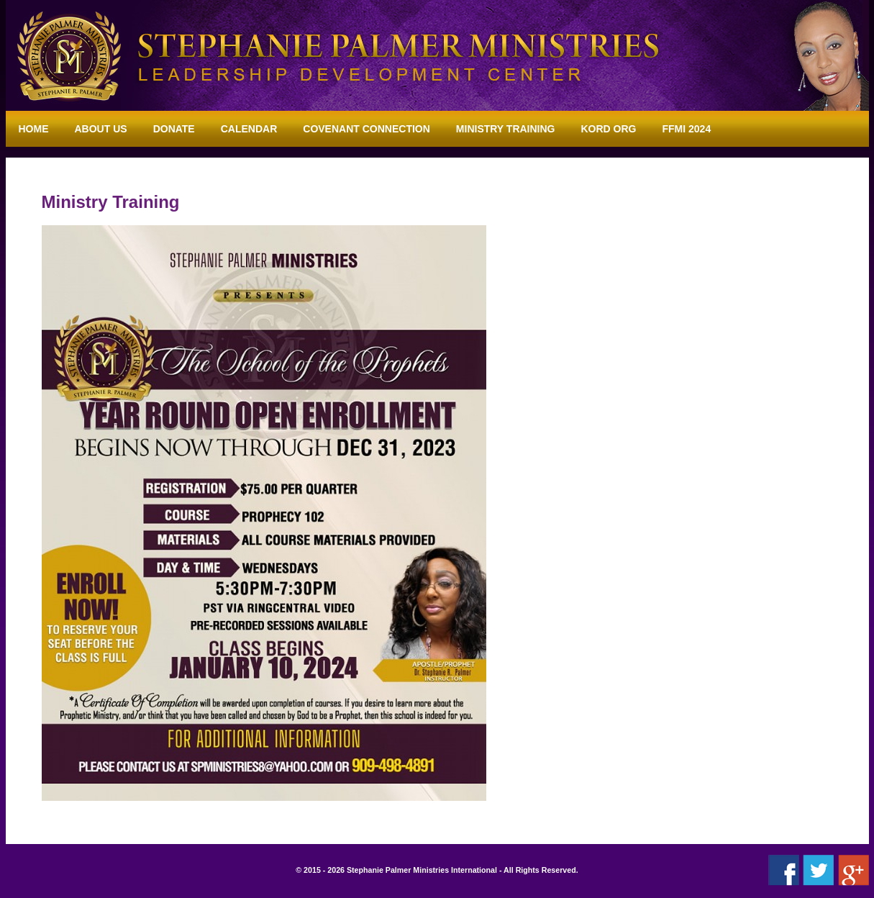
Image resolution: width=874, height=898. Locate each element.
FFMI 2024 (687, 129)
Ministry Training (505, 129)
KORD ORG (609, 129)
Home (34, 129)
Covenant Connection (366, 129)
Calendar (249, 129)
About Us (101, 129)
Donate (174, 129)
